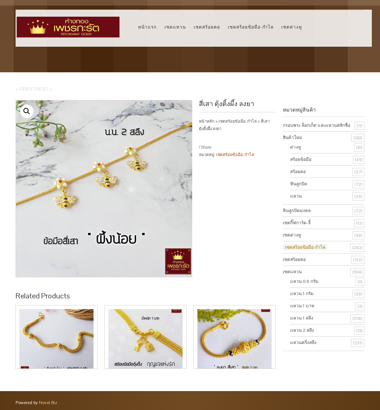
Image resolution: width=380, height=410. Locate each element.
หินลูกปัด (298, 184)
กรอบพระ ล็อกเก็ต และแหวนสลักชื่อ (316, 125)
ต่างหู (295, 147)
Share (206, 147)
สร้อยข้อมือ (300, 159)
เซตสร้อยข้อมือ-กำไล (250, 27)
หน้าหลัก (206, 121)
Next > (44, 89)
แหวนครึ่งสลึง (303, 342)
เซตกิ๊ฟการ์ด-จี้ (297, 223)
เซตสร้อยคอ (207, 27)
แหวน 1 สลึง (301, 318)
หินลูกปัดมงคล (297, 211)
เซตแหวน (175, 27)
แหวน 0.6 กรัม (304, 281)
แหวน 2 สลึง (302, 330)
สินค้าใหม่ (292, 137)
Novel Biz (48, 403)
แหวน (296, 196)
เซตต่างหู (291, 27)
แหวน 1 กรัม (302, 294)
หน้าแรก (147, 27)
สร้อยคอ (298, 172)
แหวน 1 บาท (302, 306)
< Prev (24, 89)
